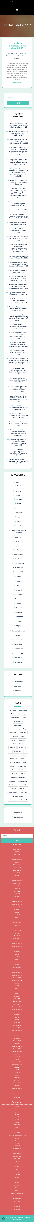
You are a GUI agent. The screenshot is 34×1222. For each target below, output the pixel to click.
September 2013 (17, 1064)
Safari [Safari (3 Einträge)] (12, 770)
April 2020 (17, 936)
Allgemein (18, 491)
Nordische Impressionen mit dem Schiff (17, 46)
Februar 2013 (17, 1083)
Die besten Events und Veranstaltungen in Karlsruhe (17, 203)
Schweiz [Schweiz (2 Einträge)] (14, 774)
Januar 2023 (17, 878)
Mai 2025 (17, 854)
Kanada (19, 499)
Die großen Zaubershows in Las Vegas (18, 223)
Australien (18, 537)
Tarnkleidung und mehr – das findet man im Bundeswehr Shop (18, 441)
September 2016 (17, 1012)
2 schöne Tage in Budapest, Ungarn (18, 257)
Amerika (18, 496)
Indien (19, 517)
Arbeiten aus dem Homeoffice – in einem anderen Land (17, 344)
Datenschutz (18, 682)
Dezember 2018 (17, 972)
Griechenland (19, 563)
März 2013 (17, 1080)
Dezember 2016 (17, 1007)
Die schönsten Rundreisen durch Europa (18, 423)
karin (21, 53)
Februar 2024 (17, 865)
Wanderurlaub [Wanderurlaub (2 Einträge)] (18, 796)
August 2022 (17, 883)
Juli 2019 (17, 954)
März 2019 (17, 965)
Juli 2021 (17, 912)
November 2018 (17, 975)
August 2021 (17, 909)
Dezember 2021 (17, 902)
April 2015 (17, 1038)
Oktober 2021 (17, 907)
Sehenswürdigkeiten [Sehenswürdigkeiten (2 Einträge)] (18, 777)
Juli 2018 (17, 986)
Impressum (18, 686)
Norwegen (18, 594)
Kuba (19, 504)
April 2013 (17, 1078)
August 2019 (17, 951)
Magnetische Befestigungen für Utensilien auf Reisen (17, 451)
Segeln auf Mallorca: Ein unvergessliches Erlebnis (18, 181)
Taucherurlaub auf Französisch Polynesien (17, 379)
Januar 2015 (17, 1043)
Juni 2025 (17, 852)
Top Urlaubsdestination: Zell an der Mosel (18, 294)
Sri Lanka (19, 526)
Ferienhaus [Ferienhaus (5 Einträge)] (18, 725)
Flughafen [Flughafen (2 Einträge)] (13, 732)
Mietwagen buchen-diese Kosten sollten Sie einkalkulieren (18, 286)
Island (19, 577)
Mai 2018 (17, 988)
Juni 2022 (17, 888)
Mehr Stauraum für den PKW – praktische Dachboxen (18, 301)
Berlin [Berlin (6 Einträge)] (13, 714)
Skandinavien (22, 56)
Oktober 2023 (17, 870)
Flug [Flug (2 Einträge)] (24, 729)
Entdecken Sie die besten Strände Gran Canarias (18, 460)
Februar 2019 (17, 967)
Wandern (18, 662)
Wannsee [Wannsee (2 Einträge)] (12, 800)
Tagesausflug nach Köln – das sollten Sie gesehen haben (18, 309)
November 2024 (17, 859)
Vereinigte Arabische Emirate (18, 531)
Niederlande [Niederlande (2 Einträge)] (13, 755)
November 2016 (17, 1009)
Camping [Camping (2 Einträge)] (21, 714)
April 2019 (17, 962)
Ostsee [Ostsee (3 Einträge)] (23, 759)
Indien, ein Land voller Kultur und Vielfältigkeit (18, 237)
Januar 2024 (17, 867)
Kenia (19, 486)
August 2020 (17, 930)
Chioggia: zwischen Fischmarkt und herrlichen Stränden (18, 216)
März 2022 (17, 894)
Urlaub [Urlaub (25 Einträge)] (21, 789)
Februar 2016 (17, 1025)
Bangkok (19, 513)
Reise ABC (18, 691)
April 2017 (17, 996)
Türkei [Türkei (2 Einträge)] (14, 789)
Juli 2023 (17, 873)
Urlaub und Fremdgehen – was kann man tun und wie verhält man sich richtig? (18, 360)
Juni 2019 (17, 957)
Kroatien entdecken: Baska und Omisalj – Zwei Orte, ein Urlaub (18, 125)
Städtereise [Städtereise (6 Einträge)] (13, 785)
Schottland (19, 571)
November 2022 (17, 880)
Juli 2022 (17, 886)
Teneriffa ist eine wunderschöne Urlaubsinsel (18, 326)
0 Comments (10, 56)
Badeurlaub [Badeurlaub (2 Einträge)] (23, 710)
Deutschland (18, 554)
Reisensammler (17, 2)
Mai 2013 (17, 1075)
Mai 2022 (17, 891)
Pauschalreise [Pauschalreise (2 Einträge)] (15, 762)
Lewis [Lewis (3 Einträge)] (21, 744)
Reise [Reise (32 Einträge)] (12, 766)
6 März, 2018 (13, 53)
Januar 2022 (17, 899)
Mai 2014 (17, 1059)
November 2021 (17, 904)
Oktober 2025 (17, 849)
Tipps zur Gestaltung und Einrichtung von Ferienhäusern (18, 141)
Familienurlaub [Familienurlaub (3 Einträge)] (18, 721)
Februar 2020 (17, 938)
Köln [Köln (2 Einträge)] (14, 744)
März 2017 (17, 999)
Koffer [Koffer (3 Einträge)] (13, 740)
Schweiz (19, 608)
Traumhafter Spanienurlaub (16, 229)
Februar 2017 (17, 1001)
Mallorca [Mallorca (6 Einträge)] (12, 747)
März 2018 (17, 991)
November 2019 (17, 946)
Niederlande (18, 640)
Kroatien (19, 586)
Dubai (18, 542)
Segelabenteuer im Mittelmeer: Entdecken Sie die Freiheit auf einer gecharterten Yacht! (18, 171)
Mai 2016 (17, 1020)
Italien (19, 581)
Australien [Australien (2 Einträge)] (12, 710)
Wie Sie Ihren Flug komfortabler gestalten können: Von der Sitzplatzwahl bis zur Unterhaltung (18, 192)
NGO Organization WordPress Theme (16, 1218)
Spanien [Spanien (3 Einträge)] (12, 781)
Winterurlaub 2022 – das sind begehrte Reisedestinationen (18, 388)
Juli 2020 (17, 933)
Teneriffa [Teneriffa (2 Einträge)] (24, 785)
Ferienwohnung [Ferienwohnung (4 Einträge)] (15, 729)
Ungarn (18, 626)
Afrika (18, 482)
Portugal (19, 603)
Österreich (19, 599)
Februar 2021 (17, 923)
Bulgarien (19, 550)
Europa (18, 546)
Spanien (19, 612)
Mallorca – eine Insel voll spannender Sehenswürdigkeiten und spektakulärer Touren (18, 247)
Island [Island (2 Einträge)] (23, 736)
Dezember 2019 (17, 944)
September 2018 (17, 980)
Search (18, 102)
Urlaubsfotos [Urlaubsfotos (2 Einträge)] (13, 792)
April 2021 (17, 920)
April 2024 (17, 862)
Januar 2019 (17, 970)
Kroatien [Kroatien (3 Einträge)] (22, 740)
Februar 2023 (17, 875)
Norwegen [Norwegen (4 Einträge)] (13, 759)
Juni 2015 (17, 1035)
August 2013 (17, 1067)
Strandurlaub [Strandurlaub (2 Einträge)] (22, 781)
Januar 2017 (17, 1004)
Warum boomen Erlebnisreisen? (17, 351)
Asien (18, 509)
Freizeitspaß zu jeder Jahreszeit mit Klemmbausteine (17, 334)
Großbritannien (18, 568)
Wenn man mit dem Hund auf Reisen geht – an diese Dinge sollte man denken (18, 161)
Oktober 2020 (17, 928)
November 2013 (17, 1062)
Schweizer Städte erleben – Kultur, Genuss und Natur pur (18, 133)
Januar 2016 (17, 1028)
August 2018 (17, 983)
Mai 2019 (17, 959)
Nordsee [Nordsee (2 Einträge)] (24, 755)
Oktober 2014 (17, 1049)
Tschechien (19, 617)
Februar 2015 (17, 1041)
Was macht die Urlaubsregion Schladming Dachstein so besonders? (18, 317)
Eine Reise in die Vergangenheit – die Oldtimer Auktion (17, 370)
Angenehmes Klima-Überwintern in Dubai (18, 407)
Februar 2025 (17, 857)
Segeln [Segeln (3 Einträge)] (22, 774)
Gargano (12, 210)
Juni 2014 (17, 1056)
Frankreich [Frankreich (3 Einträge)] (23, 732)
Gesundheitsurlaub (18, 631)
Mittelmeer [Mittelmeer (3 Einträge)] (22, 747)
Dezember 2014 (17, 1046)
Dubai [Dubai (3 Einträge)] (24, 718)
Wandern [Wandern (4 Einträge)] (24, 792)
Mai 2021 (17, 917)
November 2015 (17, 1033)
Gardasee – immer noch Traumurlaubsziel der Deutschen (18, 264)
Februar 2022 (17, 896)
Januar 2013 (17, 1085)
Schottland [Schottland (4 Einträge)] (21, 770)
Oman (19, 521)
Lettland (19, 590)
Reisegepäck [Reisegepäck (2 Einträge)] (21, 766)
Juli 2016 (17, 1017)
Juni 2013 (17, 1072)
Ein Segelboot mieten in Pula (18, 271)
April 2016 (17, 1022)
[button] (3, 1219)
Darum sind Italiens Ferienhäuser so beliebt (17, 415)
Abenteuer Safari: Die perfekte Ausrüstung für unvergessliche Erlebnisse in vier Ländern (18, 150)
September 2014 (17, 1051)
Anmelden (17, 1097)
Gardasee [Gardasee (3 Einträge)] (14, 736)
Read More (17, 82)
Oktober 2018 (17, 978)
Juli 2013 (17, 1070)
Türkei (19, 621)
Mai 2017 (17, 993)
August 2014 (17, 1054)
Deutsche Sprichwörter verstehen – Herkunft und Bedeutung (18, 398)
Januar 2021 (17, 925)
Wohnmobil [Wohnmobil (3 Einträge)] (23, 800)
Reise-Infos (18, 644)
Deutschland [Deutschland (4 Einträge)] (14, 718)
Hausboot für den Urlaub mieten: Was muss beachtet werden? (18, 431)
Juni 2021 (17, 915)
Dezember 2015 (17, 1030)
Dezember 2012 (17, 1088)
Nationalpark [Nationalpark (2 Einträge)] (18, 751)
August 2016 (17, 1014)
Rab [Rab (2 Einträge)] (24, 762)
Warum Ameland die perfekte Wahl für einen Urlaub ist (18, 278)
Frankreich (19, 559)
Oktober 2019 (17, 949)
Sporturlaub (18, 653)
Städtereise (18, 658)
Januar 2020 (17, 941)
